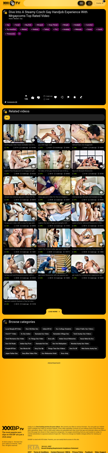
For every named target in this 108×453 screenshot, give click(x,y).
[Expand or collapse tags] (19, 33)
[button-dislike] (38, 97)
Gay (21, 18)
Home (11, 18)
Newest (16, 18)
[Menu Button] (81, 3)
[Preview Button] (33, 140)
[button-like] (32, 97)
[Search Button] (89, 3)
